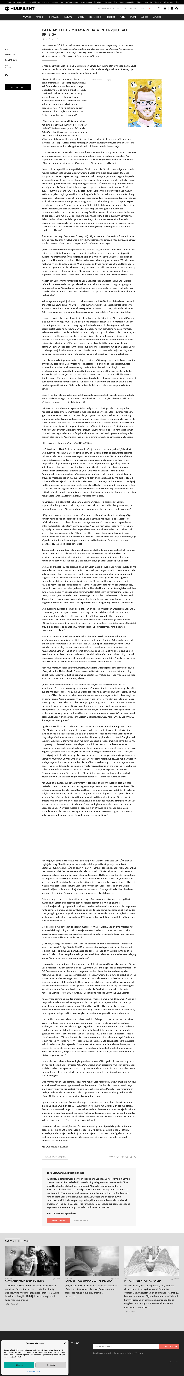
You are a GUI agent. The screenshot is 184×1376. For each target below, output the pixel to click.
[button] (64, 1343)
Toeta (151, 9)
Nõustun (19, 1365)
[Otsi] (159, 9)
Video (7, 54)
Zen (6, 49)
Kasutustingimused (33, 1371)
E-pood (116, 9)
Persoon (40, 17)
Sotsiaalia (54, 17)
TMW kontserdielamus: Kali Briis (24, 1281)
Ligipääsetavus (104, 9)
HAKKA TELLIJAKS (17, 87)
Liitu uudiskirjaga (169, 1346)
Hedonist (111, 17)
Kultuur (68, 17)
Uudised (144, 17)
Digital (174, 1362)
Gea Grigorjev (10, 68)
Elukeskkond (95, 17)
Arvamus (27, 17)
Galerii (133, 17)
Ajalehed (157, 17)
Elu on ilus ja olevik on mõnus (142, 1281)
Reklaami (132, 9)
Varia (122, 17)
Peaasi (12, 54)
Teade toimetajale (55, 1156)
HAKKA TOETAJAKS (81, 1220)
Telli (124, 9)
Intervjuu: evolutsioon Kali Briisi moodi (89, 1281)
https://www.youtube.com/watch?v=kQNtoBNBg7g (67, 443)
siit (66, 1146)
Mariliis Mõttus (71, 1297)
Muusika (80, 17)
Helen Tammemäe (12, 1304)
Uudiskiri (143, 9)
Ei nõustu (51, 1365)
